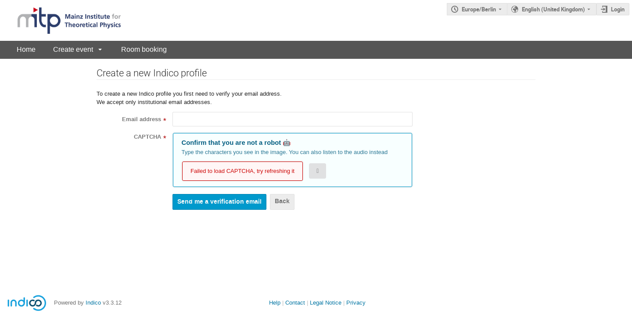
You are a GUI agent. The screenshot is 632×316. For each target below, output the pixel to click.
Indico (93, 302)
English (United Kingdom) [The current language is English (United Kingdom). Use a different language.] (553, 9)
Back (282, 201)
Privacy (356, 302)
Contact (295, 302)
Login (618, 9)
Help (274, 302)
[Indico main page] (60, 20)
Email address (141, 119)
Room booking (144, 49)
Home (26, 49)
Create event (73, 49)
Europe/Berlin (479, 9)
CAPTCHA (147, 137)
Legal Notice (325, 302)
